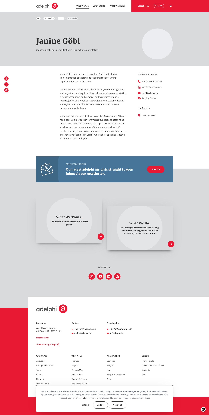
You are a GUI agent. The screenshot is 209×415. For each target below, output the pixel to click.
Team (61, 18)
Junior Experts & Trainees (153, 365)
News (109, 370)
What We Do (99, 6)
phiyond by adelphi (80, 383)
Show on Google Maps (46, 344)
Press (109, 379)
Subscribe (155, 169)
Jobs (144, 374)
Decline (100, 405)
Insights (110, 365)
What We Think (117, 6)
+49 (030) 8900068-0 (85, 329)
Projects (75, 365)
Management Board (45, 365)
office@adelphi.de (82, 333)
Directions (41, 338)
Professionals (148, 361)
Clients (39, 374)
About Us (40, 361)
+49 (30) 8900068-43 (152, 81)
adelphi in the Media (116, 374)
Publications (77, 374)
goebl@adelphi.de (150, 93)
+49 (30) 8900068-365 (121, 329)
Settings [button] (86, 405)
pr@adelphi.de (116, 333)
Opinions (111, 361)
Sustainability (42, 383)
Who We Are (82, 6)
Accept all (117, 405)
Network (40, 379)
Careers (145, 356)
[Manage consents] (203, 409)
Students (146, 370)
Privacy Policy (81, 398)
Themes (75, 361)
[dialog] (104, 398)
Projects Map (77, 370)
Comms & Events (79, 379)
